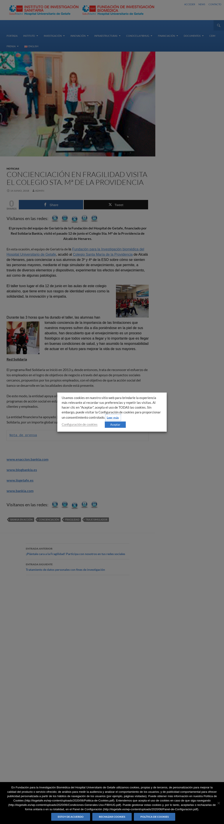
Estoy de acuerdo (71, 816)
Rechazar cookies (112, 816)
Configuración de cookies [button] (80, 424)
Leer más (113, 417)
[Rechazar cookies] (218, 803)
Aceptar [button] (115, 424)
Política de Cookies (154, 816)
